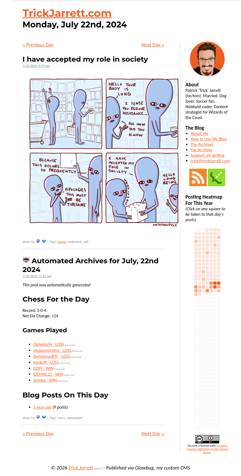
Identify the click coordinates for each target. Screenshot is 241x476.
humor (62, 242)
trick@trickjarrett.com (210, 160)
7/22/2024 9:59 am (36, 66)
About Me (199, 133)
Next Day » (152, 45)
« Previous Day (38, 45)
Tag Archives (201, 149)
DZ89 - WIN (43, 368)
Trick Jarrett (80, 468)
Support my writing (207, 155)
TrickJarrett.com (67, 13)
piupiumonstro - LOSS (52, 350)
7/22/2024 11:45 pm (37, 276)
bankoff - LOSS (46, 362)
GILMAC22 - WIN (48, 374)
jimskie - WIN (45, 380)
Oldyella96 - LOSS (48, 344)
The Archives (202, 144)
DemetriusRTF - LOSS (51, 356)
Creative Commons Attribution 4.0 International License (207, 449)
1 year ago (42, 407)
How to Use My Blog (209, 139)
